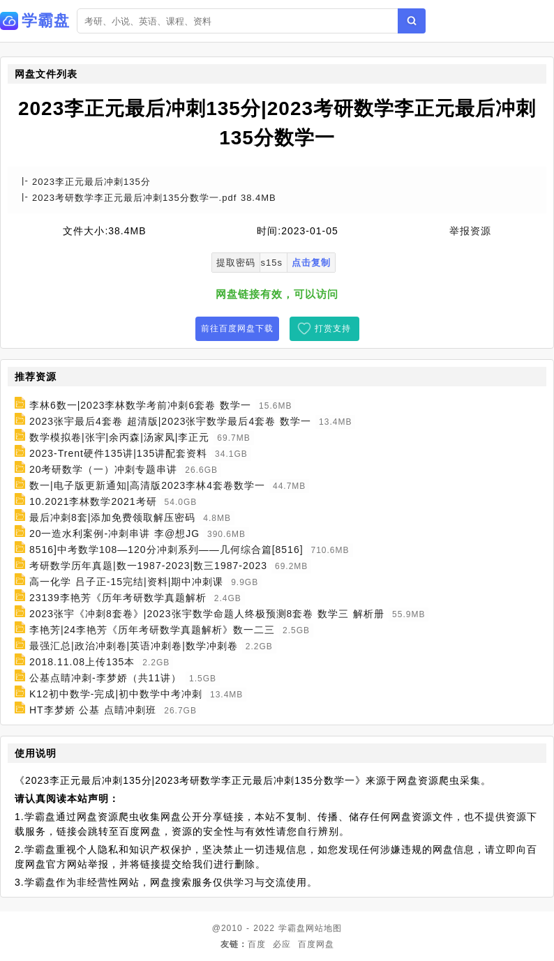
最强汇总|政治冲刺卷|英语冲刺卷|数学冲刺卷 (133, 645)
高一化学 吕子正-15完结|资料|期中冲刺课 (126, 581)
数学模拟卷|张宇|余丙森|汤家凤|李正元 (119, 437)
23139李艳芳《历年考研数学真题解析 (118, 597)
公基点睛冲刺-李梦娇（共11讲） (105, 677)
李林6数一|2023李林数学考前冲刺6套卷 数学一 (140, 405)
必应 (282, 944)
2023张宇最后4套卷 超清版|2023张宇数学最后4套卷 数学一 (170, 421)
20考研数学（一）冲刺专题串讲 (103, 469)
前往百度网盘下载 (237, 328)
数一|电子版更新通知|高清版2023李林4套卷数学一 (147, 485)
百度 (257, 944)
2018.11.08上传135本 (82, 661)
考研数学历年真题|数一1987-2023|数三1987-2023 (148, 565)
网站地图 (324, 928)
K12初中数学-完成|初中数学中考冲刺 (115, 693)
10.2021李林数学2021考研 (93, 501)
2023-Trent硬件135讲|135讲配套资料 (118, 453)
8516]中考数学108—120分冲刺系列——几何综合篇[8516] (166, 549)
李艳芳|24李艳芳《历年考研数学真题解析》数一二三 (152, 629)
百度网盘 (316, 944)
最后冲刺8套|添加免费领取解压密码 (112, 517)
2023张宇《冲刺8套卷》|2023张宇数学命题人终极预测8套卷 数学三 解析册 (206, 613)
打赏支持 (333, 328)
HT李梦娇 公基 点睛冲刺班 (92, 710)
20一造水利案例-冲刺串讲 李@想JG (114, 533)
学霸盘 (292, 928)
